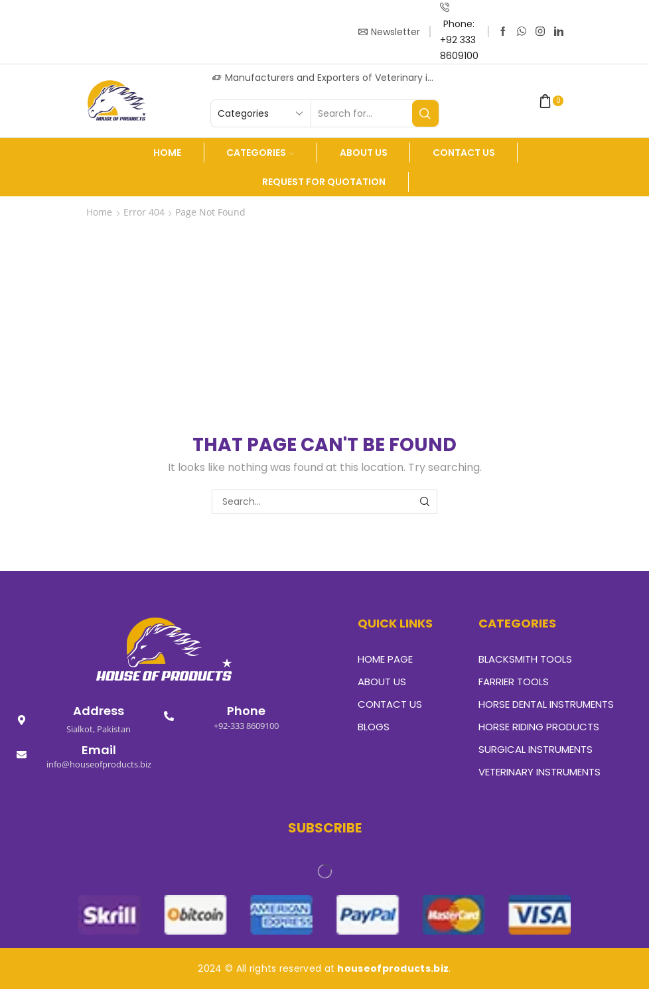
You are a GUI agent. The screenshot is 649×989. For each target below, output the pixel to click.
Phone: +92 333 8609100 (459, 39)
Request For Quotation (324, 181)
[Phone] (169, 716)
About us (364, 152)
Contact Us (464, 152)
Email (99, 750)
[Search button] (425, 113)
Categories (260, 152)
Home (167, 152)
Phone (246, 710)
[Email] (22, 754)
